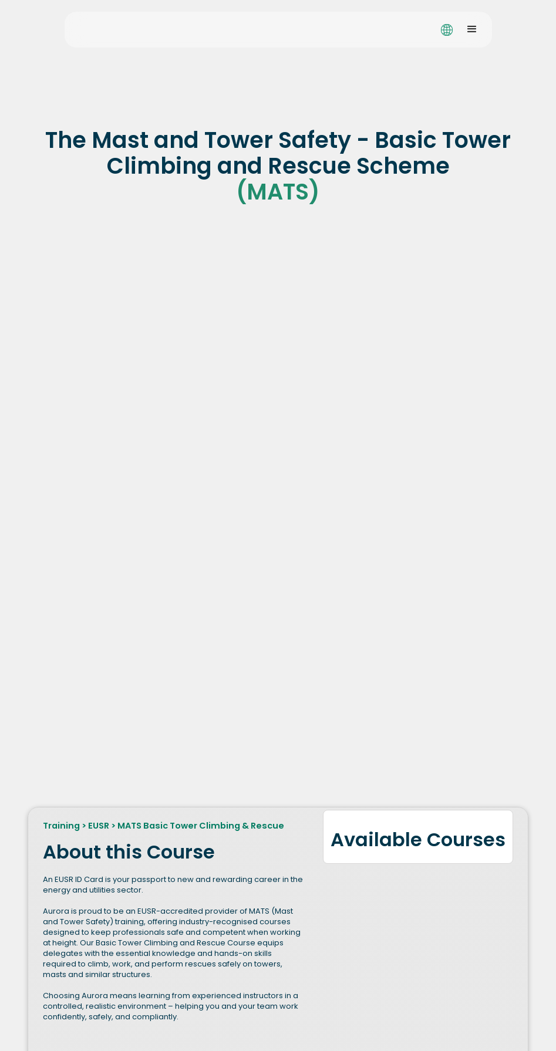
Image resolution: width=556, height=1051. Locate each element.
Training (61, 826)
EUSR (98, 826)
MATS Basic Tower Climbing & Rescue (200, 826)
